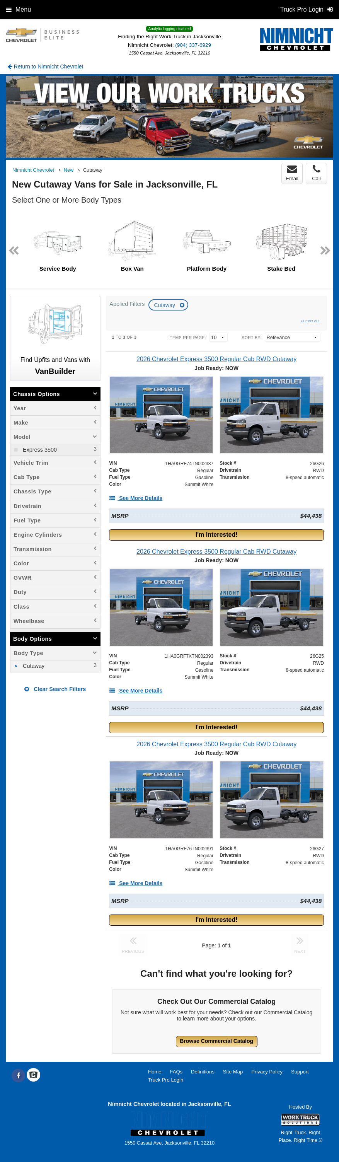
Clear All (310, 321)
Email (292, 172)
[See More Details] (135, 498)
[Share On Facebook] (18, 1076)
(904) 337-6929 (193, 45)
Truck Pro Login (165, 1080)
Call (316, 172)
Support (300, 1072)
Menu (18, 9)
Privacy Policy (267, 1072)
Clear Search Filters (55, 689)
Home (155, 1072)
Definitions (203, 1072)
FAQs (176, 1072)
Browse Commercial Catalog (216, 1041)
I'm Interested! (217, 534)
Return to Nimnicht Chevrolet (45, 66)
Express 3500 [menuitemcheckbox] (39, 450)
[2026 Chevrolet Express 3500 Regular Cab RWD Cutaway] (216, 359)
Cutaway (165, 305)
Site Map (233, 1072)
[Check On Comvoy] (33, 1076)
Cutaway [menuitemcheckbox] (32, 666)
